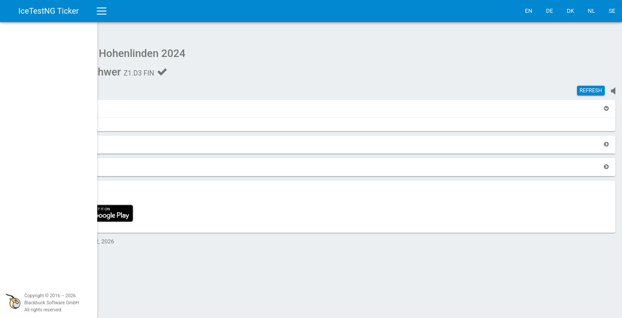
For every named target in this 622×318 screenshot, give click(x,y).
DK (570, 11)
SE (612, 11)
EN (528, 11)
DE (549, 11)
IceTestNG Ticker (49, 10)
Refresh (591, 86)
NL (591, 11)
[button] (120, 104)
